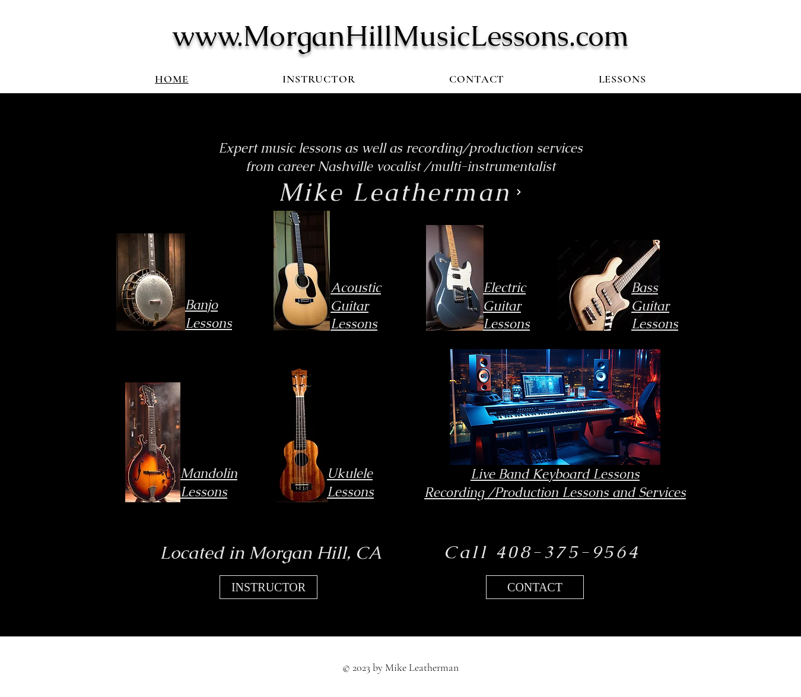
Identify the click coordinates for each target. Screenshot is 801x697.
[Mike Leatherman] (400, 192)
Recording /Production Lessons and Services (555, 492)
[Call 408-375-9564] (542, 551)
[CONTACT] (535, 587)
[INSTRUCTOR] (268, 587)
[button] (622, 79)
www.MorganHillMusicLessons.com (400, 35)
